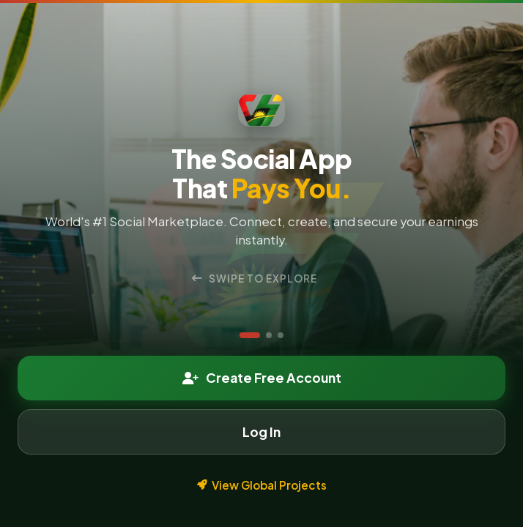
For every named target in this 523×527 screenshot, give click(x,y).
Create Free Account (261, 378)
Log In (261, 432)
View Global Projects (262, 485)
